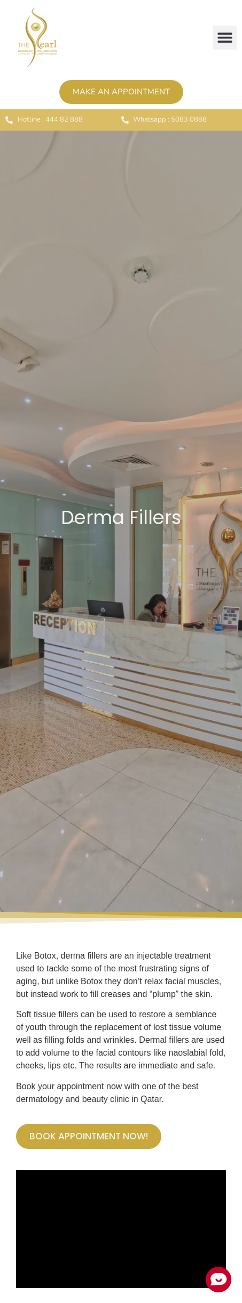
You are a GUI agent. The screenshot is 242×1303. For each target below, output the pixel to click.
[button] (225, 38)
